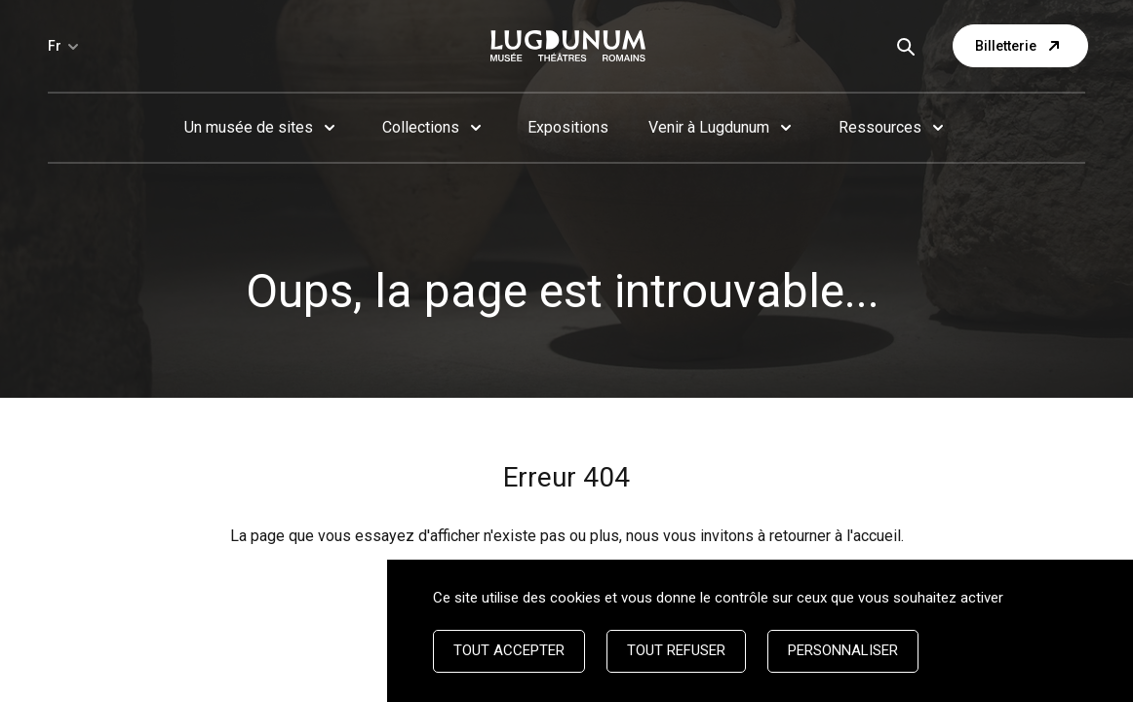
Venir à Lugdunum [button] (708, 127)
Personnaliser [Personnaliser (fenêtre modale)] (843, 650)
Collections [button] (420, 127)
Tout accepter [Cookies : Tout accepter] (509, 650)
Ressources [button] (880, 127)
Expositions (567, 127)
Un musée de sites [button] (248, 127)
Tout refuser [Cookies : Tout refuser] (676, 650)
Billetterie (1020, 46)
